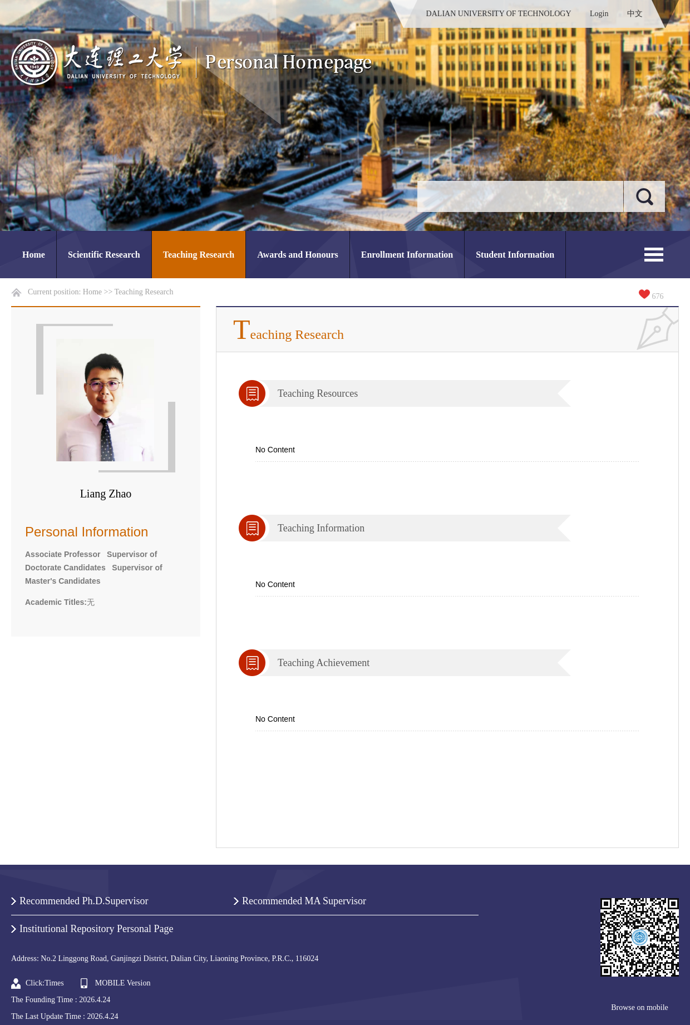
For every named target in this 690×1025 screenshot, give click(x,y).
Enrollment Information (407, 254)
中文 (635, 13)
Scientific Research (104, 254)
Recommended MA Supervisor (304, 900)
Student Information (515, 254)
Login (599, 13)
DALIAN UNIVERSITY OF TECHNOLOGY (498, 13)
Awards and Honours (297, 254)
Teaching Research (198, 254)
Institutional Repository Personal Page (96, 928)
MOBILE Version (123, 983)
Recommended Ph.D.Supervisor (83, 900)
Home (33, 254)
